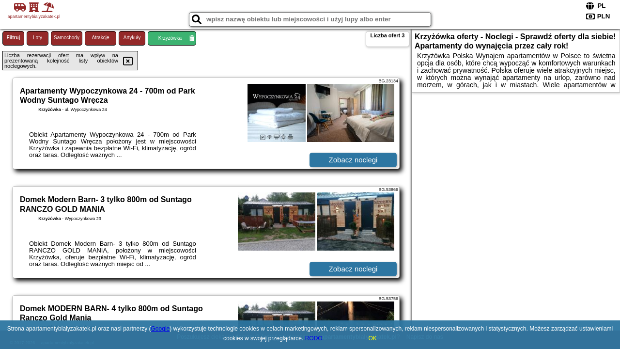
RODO (314, 338)
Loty (37, 37)
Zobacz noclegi (353, 160)
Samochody (66, 37)
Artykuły (132, 37)
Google (160, 328)
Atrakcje (100, 37)
